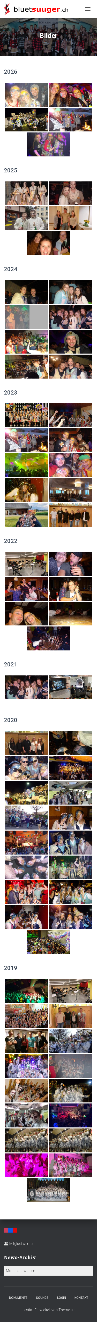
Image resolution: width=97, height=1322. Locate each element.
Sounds (42, 1298)
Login (61, 1298)
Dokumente (18, 1298)
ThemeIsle (66, 1310)
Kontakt (81, 1298)
